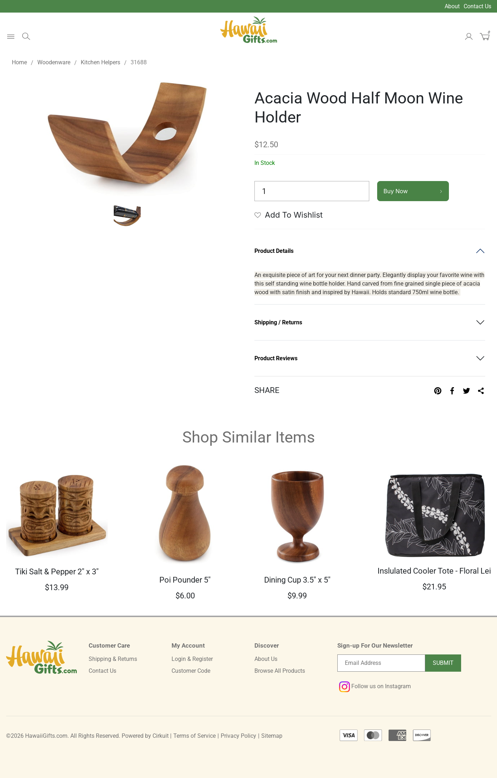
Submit (443, 662)
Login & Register (192, 659)
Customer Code (191, 670)
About (452, 6)
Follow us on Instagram (375, 686)
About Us (265, 659)
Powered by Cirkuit (145, 735)
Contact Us (477, 6)
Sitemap (271, 735)
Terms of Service (194, 735)
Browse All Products (279, 670)
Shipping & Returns (113, 659)
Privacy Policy (238, 735)
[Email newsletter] (381, 663)
